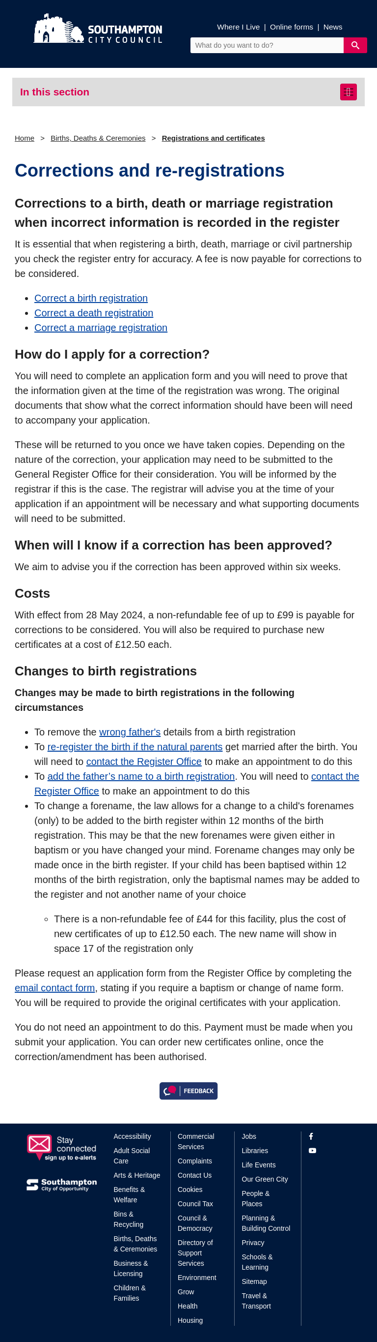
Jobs (249, 1136)
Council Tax (195, 1204)
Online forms (291, 27)
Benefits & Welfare (129, 1195)
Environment (197, 1277)
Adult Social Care (132, 1156)
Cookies (190, 1189)
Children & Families (130, 1293)
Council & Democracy (195, 1223)
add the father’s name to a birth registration (141, 776)
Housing (190, 1320)
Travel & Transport (256, 1301)
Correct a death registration (93, 312)
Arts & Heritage (137, 1175)
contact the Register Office (144, 761)
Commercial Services (196, 1141)
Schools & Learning (257, 1262)
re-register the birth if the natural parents (135, 746)
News (333, 27)
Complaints (195, 1161)
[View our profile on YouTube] (329, 1151)
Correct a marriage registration (100, 327)
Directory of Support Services (195, 1253)
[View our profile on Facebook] (329, 1136)
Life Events (259, 1165)
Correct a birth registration (91, 298)
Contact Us (195, 1175)
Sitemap (254, 1281)
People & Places (256, 1199)
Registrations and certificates (213, 138)
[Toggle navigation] (348, 92)
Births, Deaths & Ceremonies (98, 138)
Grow (186, 1292)
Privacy (253, 1243)
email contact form (55, 987)
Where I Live (238, 27)
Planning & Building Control (266, 1223)
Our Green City (265, 1179)
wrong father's (130, 732)
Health (187, 1306)
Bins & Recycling (129, 1219)
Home (24, 138)
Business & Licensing (131, 1268)
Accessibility (132, 1136)
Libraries (255, 1151)
